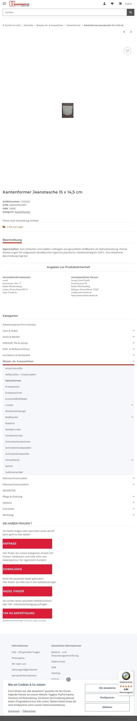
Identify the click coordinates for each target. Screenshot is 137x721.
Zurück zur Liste (12, 25)
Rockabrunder (13, 429)
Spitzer (9, 466)
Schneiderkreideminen (18, 441)
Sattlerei (7, 502)
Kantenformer (22, 211)
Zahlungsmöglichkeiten (24, 669)
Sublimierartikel (14, 472)
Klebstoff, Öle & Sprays (15, 342)
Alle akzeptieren (107, 688)
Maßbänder (11, 417)
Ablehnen (107, 707)
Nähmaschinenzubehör (16, 484)
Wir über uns (19, 663)
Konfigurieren (107, 697)
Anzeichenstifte (13, 368)
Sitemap (55, 673)
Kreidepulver (12, 386)
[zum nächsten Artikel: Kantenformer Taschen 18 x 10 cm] (131, 31)
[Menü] (132, 672)
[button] (104, 3)
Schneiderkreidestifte (17, 453)
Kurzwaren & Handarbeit (16, 355)
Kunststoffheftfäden (16, 398)
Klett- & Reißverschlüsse (16, 349)
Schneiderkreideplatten (18, 447)
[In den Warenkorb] (5, 43)
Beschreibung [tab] (12, 239)
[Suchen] (65, 12)
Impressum (14, 711)
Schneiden (8, 508)
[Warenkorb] (125, 3)
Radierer (10, 423)
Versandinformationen (24, 675)
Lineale (9, 405)
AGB (53, 667)
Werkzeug (8, 514)
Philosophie (18, 658)
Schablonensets (14, 435)
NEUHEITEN (9, 490)
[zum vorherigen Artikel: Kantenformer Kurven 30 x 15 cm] (124, 31)
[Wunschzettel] (112, 3)
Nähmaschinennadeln (15, 478)
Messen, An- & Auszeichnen (18, 361)
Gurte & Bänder (11, 336)
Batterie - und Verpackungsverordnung (65, 654)
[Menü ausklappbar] (4, 2)
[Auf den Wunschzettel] (127, 50)
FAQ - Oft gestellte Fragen (26, 652)
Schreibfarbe (12, 460)
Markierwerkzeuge (15, 411)
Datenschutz (29, 711)
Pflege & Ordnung (12, 496)
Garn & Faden (10, 330)
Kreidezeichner (13, 392)
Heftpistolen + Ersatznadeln (20, 374)
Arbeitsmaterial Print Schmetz (19, 324)
